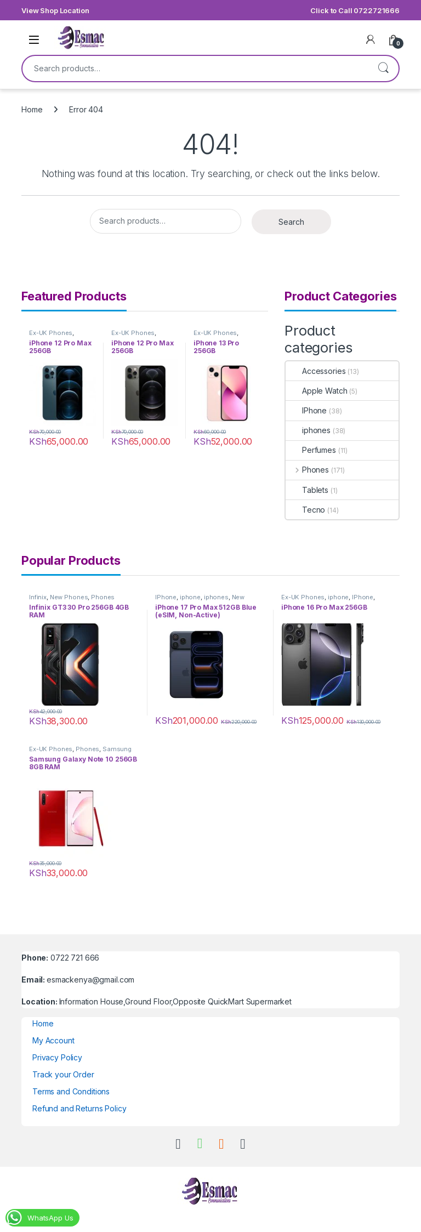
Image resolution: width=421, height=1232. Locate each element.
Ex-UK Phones (50, 333)
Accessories (315, 371)
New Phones (69, 597)
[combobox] (195, 68)
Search (383, 68)
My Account (53, 1040)
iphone (190, 597)
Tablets (307, 490)
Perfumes (311, 450)
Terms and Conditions (71, 1091)
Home (31, 109)
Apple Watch (316, 390)
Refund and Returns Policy (79, 1108)
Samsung (117, 749)
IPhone (306, 410)
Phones (307, 469)
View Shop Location (55, 10)
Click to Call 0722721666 (355, 10)
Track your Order (63, 1074)
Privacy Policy (57, 1057)
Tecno (305, 509)
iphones (308, 430)
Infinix (38, 597)
